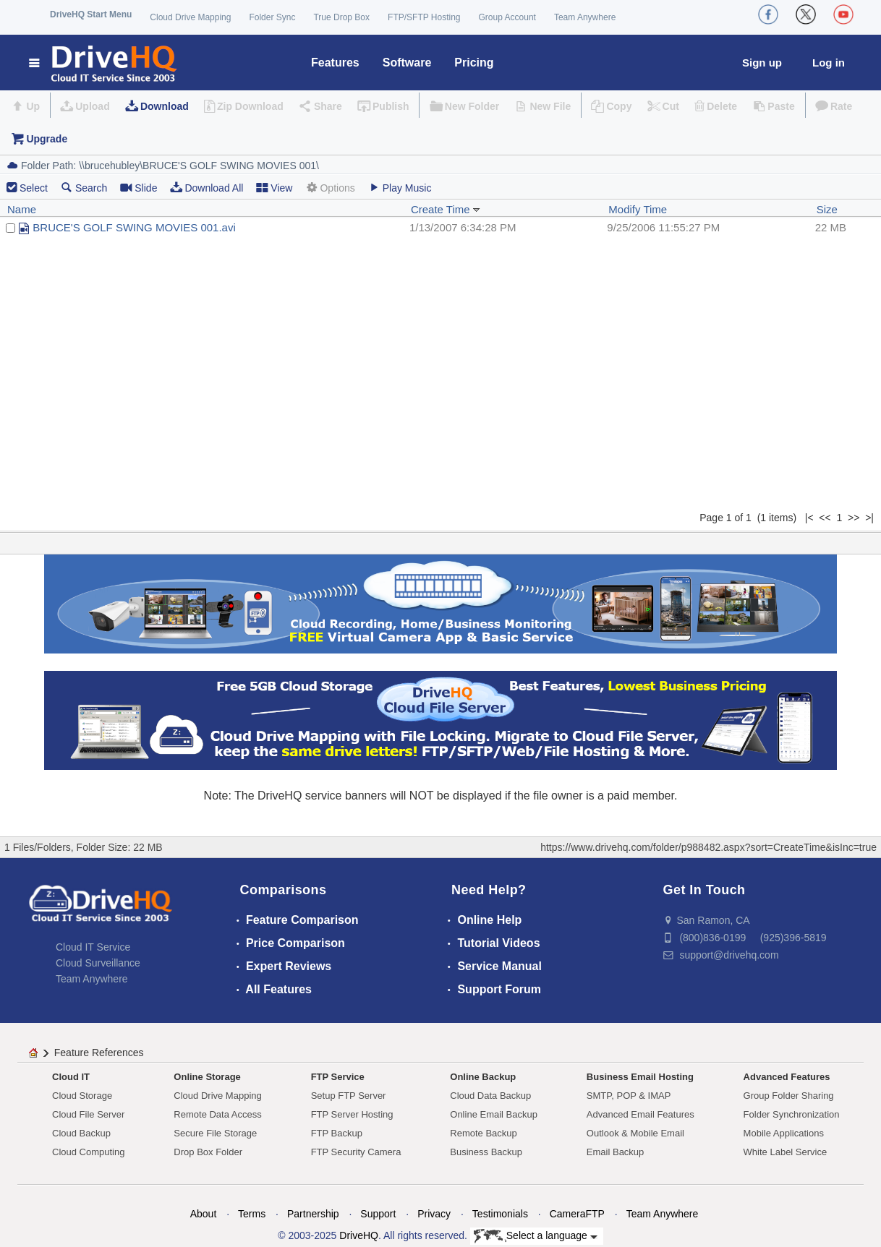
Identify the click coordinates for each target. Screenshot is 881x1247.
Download (164, 106)
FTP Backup (336, 1133)
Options (329, 187)
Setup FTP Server (348, 1095)
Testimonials (500, 1214)
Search (84, 187)
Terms (251, 1214)
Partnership (313, 1214)
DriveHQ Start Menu (91, 14)
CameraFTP (577, 1214)
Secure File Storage (215, 1133)
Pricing (473, 62)
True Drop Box (341, 17)
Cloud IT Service (93, 947)
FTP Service (338, 1076)
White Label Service (785, 1152)
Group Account (507, 17)
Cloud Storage (82, 1095)
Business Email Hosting (640, 1076)
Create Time (445, 209)
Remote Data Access (217, 1114)
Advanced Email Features (640, 1114)
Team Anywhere (585, 17)
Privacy (434, 1214)
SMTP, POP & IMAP (629, 1095)
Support (378, 1214)
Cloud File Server (88, 1114)
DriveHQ (358, 1235)
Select (34, 188)
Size (827, 209)
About (203, 1214)
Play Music (400, 187)
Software (407, 62)
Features (335, 62)
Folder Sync (272, 17)
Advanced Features (787, 1076)
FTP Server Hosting (352, 1114)
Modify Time (637, 209)
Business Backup (486, 1152)
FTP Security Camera (356, 1152)
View (274, 187)
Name (21, 209)
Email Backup (615, 1152)
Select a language (535, 1236)
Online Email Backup (493, 1114)
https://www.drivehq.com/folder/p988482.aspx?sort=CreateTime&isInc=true (708, 847)
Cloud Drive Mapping (190, 17)
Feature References (99, 1052)
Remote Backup (483, 1133)
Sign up (762, 62)
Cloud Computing (88, 1152)
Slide (138, 187)
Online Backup (483, 1076)
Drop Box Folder (208, 1152)
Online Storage (207, 1076)
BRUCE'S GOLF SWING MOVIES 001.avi (134, 227)
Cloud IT (71, 1076)
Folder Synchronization (792, 1114)
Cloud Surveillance (98, 963)
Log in (828, 62)
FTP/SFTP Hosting (424, 17)
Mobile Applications (784, 1133)
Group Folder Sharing (789, 1095)
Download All (206, 187)
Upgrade (46, 139)
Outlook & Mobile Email (635, 1133)
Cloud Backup (81, 1133)
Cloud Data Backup (490, 1095)
